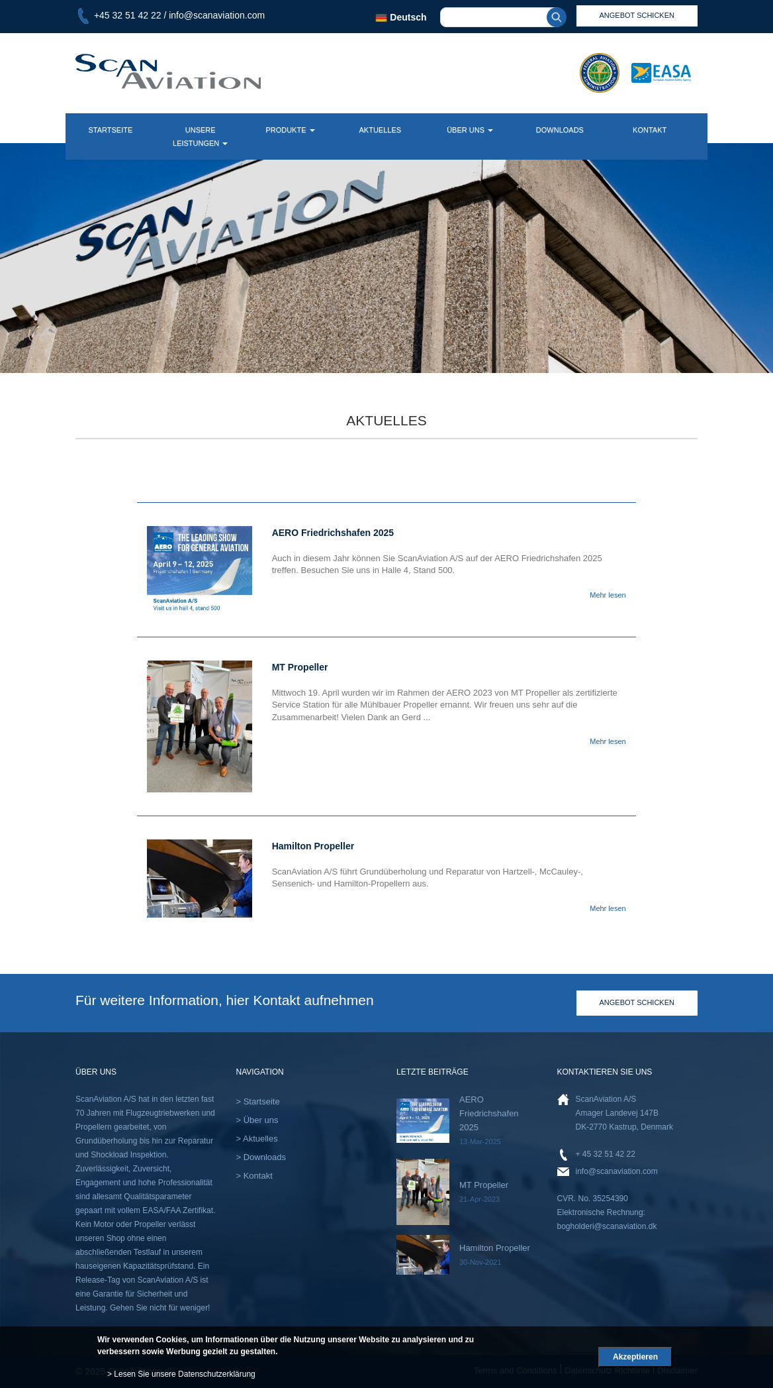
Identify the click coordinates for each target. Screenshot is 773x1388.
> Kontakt (254, 1176)
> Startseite (258, 1101)
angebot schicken (637, 15)
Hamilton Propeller (494, 1248)
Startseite (110, 130)
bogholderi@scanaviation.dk (607, 1226)
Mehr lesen (607, 595)
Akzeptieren (635, 1356)
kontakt (649, 130)
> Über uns (257, 1120)
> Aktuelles (257, 1139)
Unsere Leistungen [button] (200, 136)
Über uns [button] (470, 130)
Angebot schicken (637, 1002)
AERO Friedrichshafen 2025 (489, 1113)
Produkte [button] (289, 130)
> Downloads (261, 1157)
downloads (560, 130)
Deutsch (400, 17)
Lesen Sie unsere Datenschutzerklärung (184, 1374)
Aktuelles (380, 130)
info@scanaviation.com (217, 15)
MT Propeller (483, 1185)
